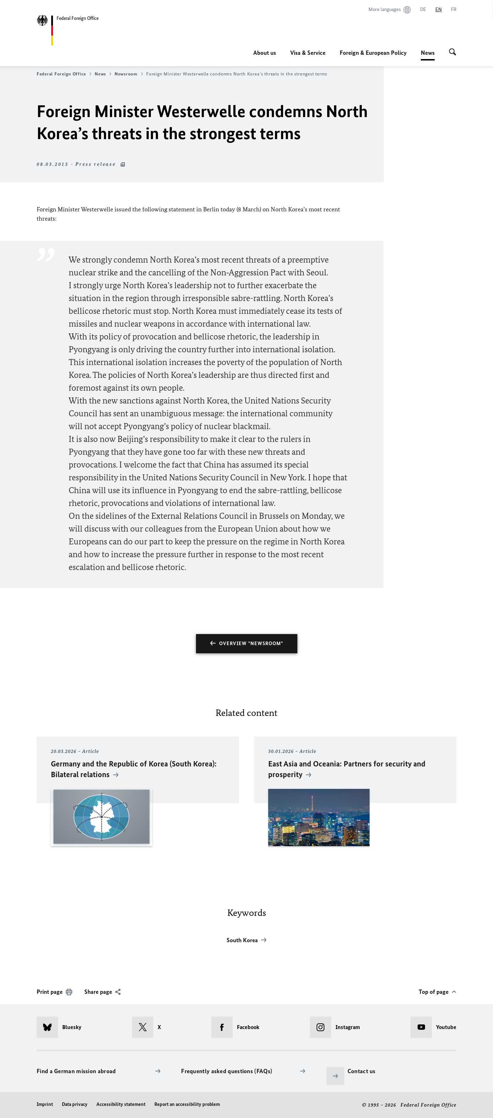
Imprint (45, 1104)
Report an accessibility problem (187, 1104)
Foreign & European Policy (373, 52)
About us (264, 52)
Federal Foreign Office (64, 74)
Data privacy (75, 1104)
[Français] (453, 9)
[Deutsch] (423, 9)
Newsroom (129, 74)
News (428, 52)
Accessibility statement (120, 1104)
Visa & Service (307, 52)
